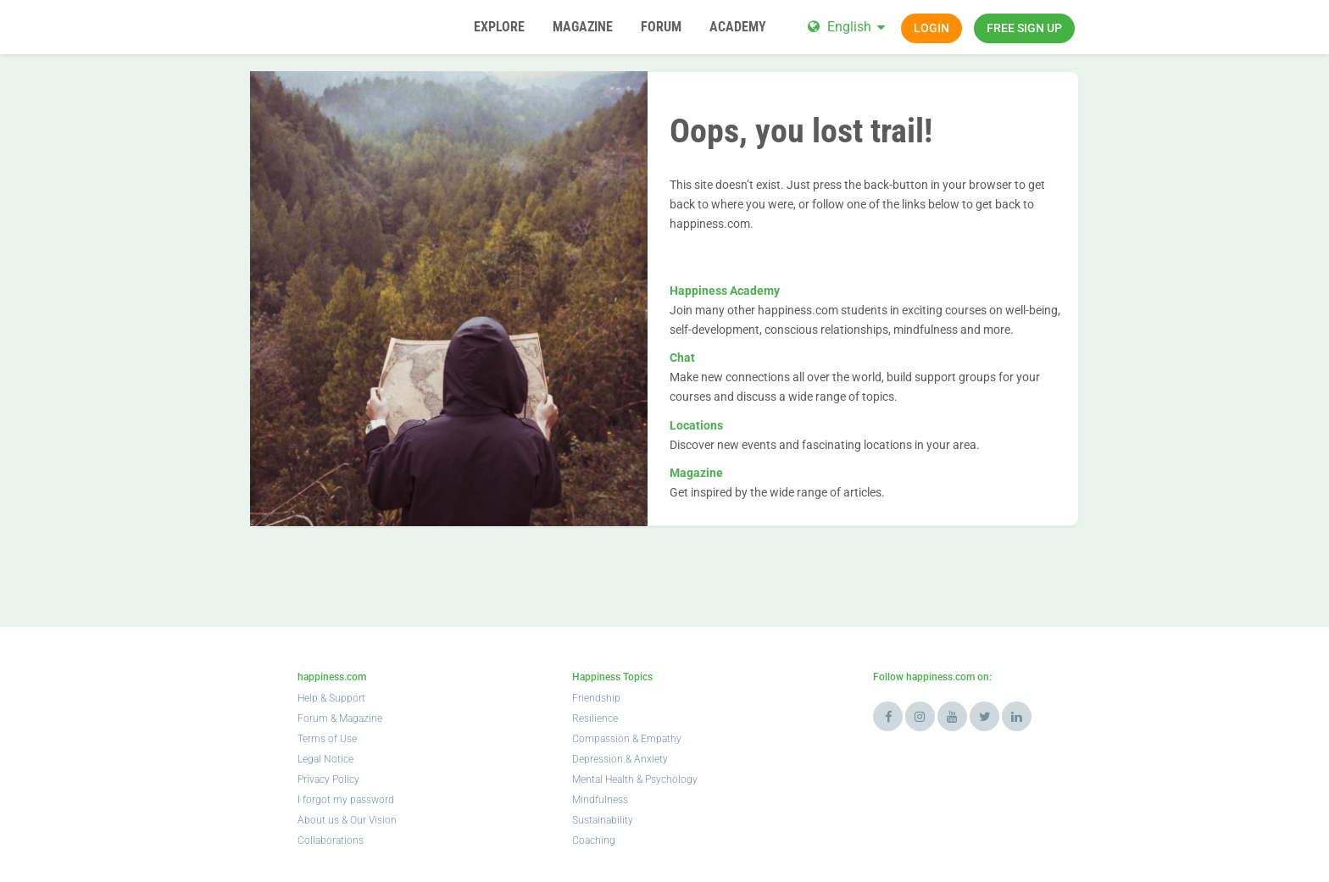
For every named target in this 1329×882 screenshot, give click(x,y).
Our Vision (373, 820)
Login (931, 28)
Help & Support (331, 698)
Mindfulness (600, 800)
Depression (597, 759)
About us (318, 820)
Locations (696, 425)
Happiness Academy (725, 290)
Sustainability (602, 820)
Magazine (696, 473)
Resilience (595, 718)
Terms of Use (327, 739)
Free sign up (1024, 28)
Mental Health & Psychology (635, 779)
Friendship (596, 698)
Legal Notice (325, 759)
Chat (682, 357)
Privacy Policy (328, 779)
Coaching (593, 840)
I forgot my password (345, 800)
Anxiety (651, 759)
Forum (312, 718)
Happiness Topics (612, 677)
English (849, 27)
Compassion (601, 739)
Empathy (661, 739)
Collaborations (330, 840)
